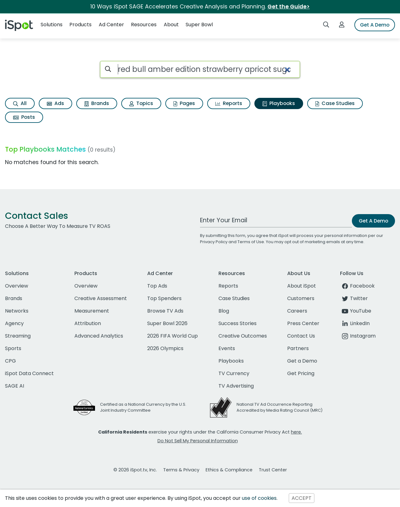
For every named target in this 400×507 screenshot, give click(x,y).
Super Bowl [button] (199, 24)
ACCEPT (302, 498)
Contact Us (301, 335)
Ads (55, 103)
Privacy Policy (214, 241)
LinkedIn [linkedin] (355, 323)
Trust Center (273, 470)
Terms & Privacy (181, 470)
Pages (184, 103)
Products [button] (80, 24)
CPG (10, 360)
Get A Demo (374, 24)
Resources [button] (144, 24)
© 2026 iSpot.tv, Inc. (135, 470)
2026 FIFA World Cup (172, 335)
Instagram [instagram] (358, 335)
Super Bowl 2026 (167, 323)
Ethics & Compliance (229, 470)
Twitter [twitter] (354, 298)
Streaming (18, 335)
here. (296, 432)
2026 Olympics (165, 348)
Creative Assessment (100, 298)
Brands (96, 103)
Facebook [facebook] (357, 285)
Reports (228, 103)
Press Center (303, 323)
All (20, 103)
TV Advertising (236, 385)
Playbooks (278, 103)
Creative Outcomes (242, 335)
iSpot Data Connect (29, 373)
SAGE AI (14, 385)
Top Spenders (164, 298)
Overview (16, 285)
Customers (300, 298)
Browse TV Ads (165, 310)
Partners (298, 348)
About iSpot (301, 285)
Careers (297, 310)
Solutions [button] (51, 24)
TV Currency (233, 373)
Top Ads (157, 285)
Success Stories (237, 323)
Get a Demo (302, 360)
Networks (16, 310)
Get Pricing (300, 373)
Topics (141, 103)
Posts (24, 117)
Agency (14, 323)
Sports (13, 348)
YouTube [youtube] (355, 310)
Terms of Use (251, 241)
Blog (223, 310)
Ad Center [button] (111, 24)
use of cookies (259, 498)
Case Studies (335, 103)
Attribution (87, 323)
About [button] (171, 24)
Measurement (91, 310)
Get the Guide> (289, 6)
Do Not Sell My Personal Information (198, 441)
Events (226, 348)
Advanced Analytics (98, 335)
